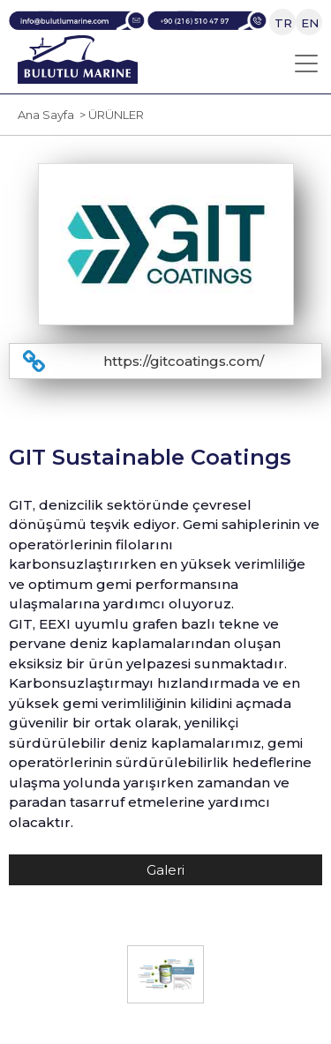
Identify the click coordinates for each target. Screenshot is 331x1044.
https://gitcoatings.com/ (183, 361)
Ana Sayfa (46, 115)
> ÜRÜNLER (109, 115)
